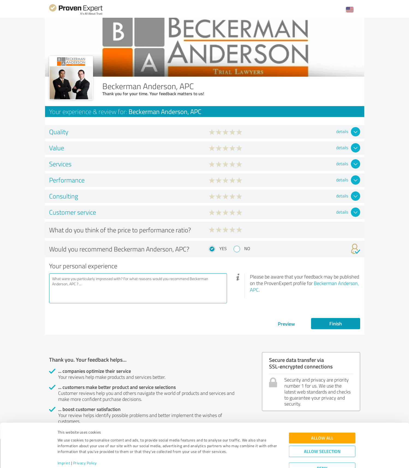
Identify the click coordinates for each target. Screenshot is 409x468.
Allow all (322, 417)
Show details (238, 457)
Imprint (64, 442)
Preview (286, 324)
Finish (335, 323)
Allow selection (322, 431)
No (247, 248)
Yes (223, 248)
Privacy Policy (85, 442)
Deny (322, 448)
